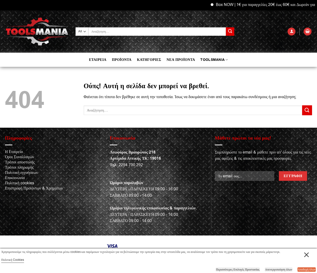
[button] (291, 32)
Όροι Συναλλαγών (19, 157)
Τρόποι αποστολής (20, 162)
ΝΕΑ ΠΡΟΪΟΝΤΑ (181, 59)
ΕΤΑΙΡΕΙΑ (97, 59)
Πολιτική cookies (19, 183)
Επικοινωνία (15, 177)
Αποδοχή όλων (307, 270)
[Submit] (230, 31)
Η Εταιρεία (14, 151)
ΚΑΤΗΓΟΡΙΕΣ (149, 59)
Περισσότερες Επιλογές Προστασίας (238, 270)
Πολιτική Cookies (12, 260)
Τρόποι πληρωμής (19, 167)
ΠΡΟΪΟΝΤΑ (122, 59)
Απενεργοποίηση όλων (278, 270)
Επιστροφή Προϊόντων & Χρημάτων (34, 188)
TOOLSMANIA (214, 59)
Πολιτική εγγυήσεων (21, 172)
